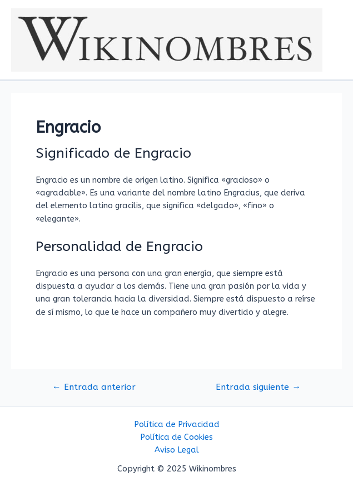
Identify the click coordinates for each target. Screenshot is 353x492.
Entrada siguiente (258, 387)
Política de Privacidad (177, 424)
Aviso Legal (177, 450)
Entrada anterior (94, 387)
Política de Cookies (176, 437)
